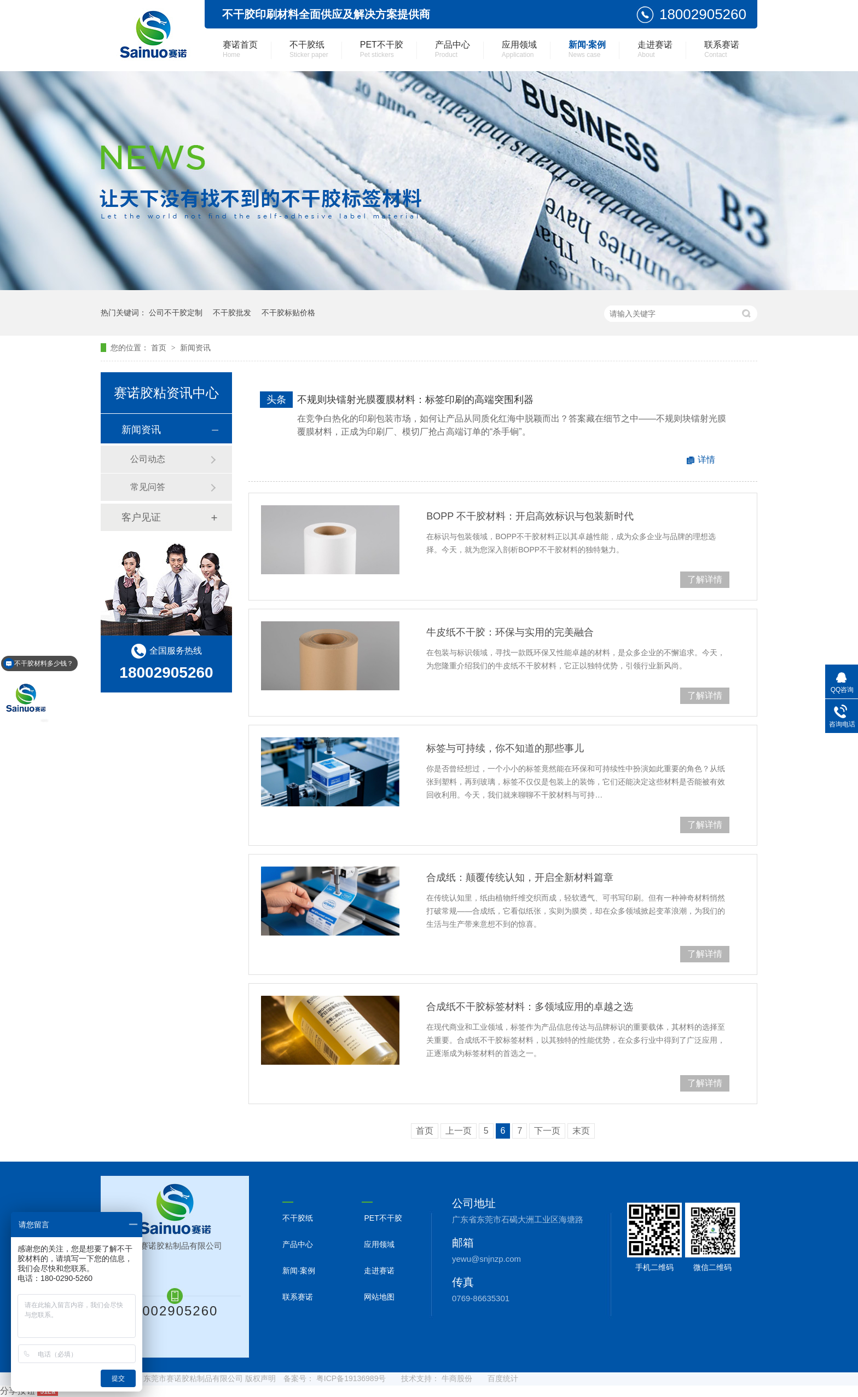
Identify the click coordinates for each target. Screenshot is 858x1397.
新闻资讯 (195, 347)
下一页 (547, 1130)
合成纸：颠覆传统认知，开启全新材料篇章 (519, 877)
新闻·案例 (587, 49)
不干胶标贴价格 (288, 312)
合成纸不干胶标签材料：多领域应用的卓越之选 (529, 1006)
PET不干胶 (381, 49)
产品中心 (452, 49)
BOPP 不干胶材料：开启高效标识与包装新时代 (530, 516)
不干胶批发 (232, 312)
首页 (160, 347)
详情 (706, 459)
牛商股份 (457, 1378)
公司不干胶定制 (175, 312)
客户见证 (141, 517)
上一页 (458, 1130)
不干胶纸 (308, 49)
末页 (581, 1130)
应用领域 (519, 49)
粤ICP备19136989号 (351, 1378)
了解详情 (704, 579)
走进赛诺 (655, 49)
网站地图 (379, 1296)
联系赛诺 (721, 49)
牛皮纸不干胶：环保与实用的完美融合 (510, 632)
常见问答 (147, 487)
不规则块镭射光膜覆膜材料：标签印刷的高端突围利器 (415, 399)
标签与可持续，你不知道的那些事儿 (505, 748)
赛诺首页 (240, 49)
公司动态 (147, 459)
